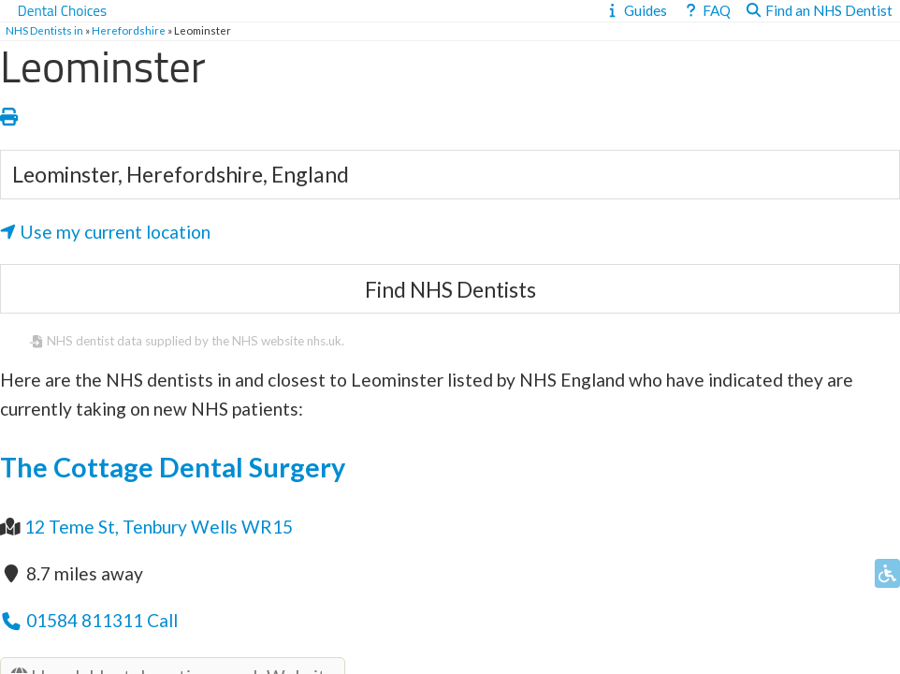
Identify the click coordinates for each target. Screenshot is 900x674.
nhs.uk (324, 340)
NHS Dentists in (44, 30)
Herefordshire (129, 30)
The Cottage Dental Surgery (172, 467)
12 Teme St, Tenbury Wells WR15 (158, 526)
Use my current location (105, 231)
